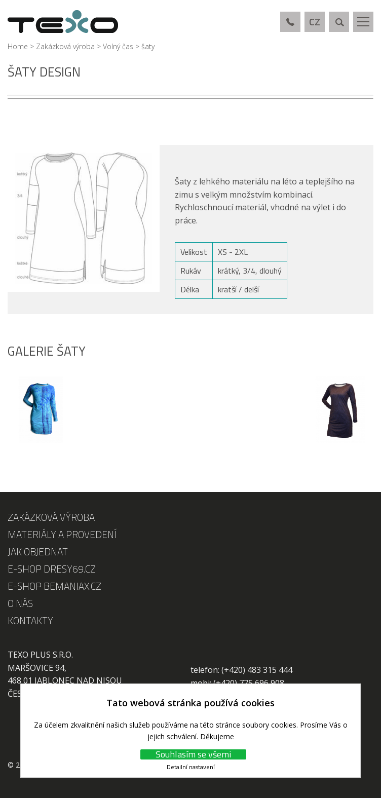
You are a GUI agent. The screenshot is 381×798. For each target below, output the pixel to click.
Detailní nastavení (191, 767)
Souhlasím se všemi (193, 754)
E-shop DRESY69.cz (52, 568)
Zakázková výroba (65, 46)
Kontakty (30, 620)
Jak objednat (38, 551)
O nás (20, 603)
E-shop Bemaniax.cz (54, 586)
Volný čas (118, 46)
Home (18, 46)
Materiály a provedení (62, 534)
